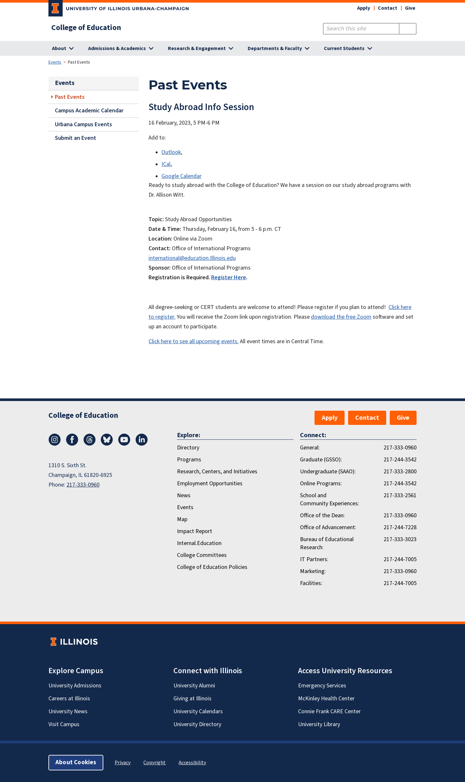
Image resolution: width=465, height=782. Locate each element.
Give (410, 8)
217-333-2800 (400, 472)
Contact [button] (387, 8)
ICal (165, 164)
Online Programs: (321, 483)
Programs (189, 460)
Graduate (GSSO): (321, 460)
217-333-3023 (400, 539)
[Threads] (89, 444)
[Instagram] (54, 444)
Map (182, 519)
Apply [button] (363, 8)
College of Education (86, 28)
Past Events (70, 97)
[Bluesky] (107, 444)
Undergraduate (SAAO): (328, 472)
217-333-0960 (83, 485)
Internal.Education (199, 543)
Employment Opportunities (210, 483)
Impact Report (194, 531)
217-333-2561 (400, 495)
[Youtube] (124, 444)
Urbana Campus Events (83, 124)
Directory (188, 448)
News (184, 495)
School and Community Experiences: (329, 499)
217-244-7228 (400, 527)
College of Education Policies (212, 567)
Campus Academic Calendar (89, 111)
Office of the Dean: (322, 515)
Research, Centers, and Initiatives (217, 472)
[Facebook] (72, 444)
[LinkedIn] (142, 444)
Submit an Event (75, 138)
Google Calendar (181, 176)
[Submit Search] (408, 29)
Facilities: (311, 583)
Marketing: (313, 571)
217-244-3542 (400, 460)
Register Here (228, 277)
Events (54, 62)
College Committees (202, 555)
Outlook (171, 152)
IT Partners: (314, 559)
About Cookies (76, 762)
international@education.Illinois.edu (192, 258)
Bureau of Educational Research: (327, 543)
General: (310, 448)
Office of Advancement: (328, 527)
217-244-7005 (400, 559)
